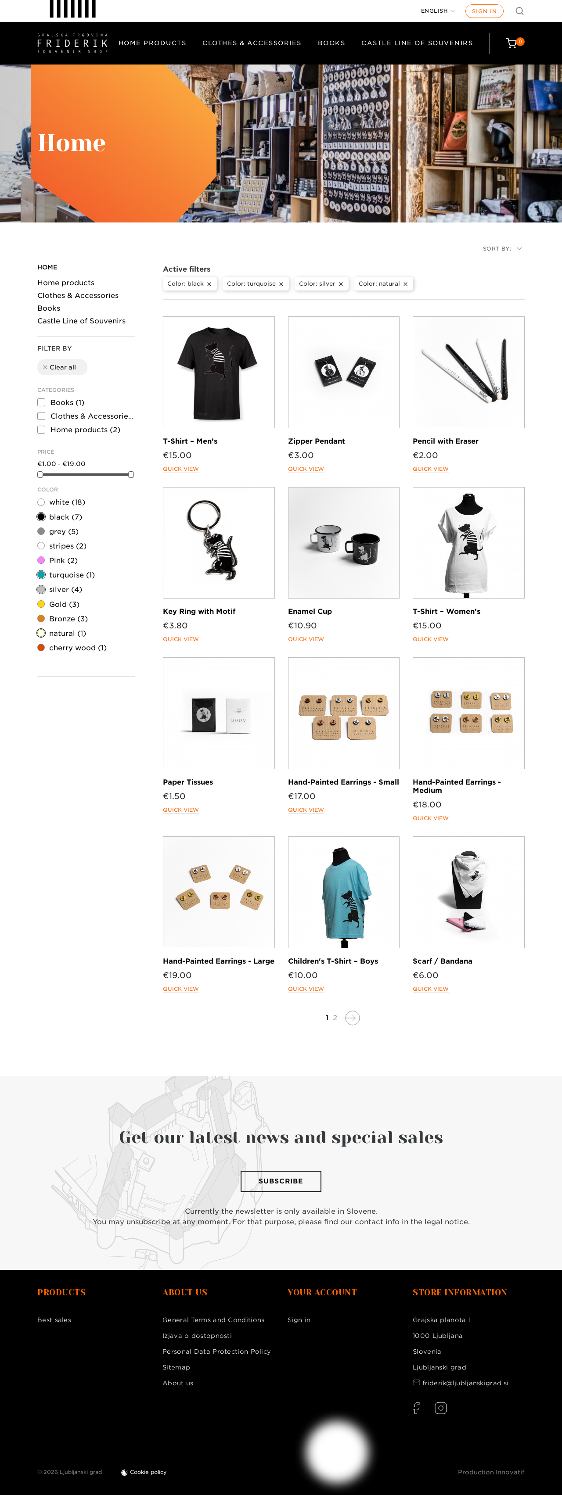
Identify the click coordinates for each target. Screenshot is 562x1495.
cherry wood (78, 648)
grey (64, 531)
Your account (322, 1293)
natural (67, 633)
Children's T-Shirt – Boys (333, 961)
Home (47, 267)
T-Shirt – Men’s (190, 441)
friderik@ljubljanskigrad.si (465, 1383)
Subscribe (281, 1181)
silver (65, 589)
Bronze (68, 619)
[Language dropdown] (438, 11)
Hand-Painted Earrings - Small (343, 782)
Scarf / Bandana (442, 961)
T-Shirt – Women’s (446, 611)
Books (332, 43)
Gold (64, 604)
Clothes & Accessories (252, 43)
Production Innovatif (491, 1472)
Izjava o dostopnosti (197, 1335)
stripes (67, 546)
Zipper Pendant (316, 441)
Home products (153, 43)
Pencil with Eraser (446, 441)
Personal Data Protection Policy (216, 1351)
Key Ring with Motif (199, 611)
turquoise (72, 575)
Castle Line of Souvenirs (417, 43)
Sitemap (176, 1367)
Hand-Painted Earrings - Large (218, 961)
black (65, 517)
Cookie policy (148, 1472)
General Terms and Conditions (213, 1319)
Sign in (484, 11)
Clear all (59, 367)
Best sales (54, 1319)
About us (177, 1383)
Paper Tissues (188, 782)
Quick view (181, 469)
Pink (63, 560)
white (67, 502)
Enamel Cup (310, 611)
